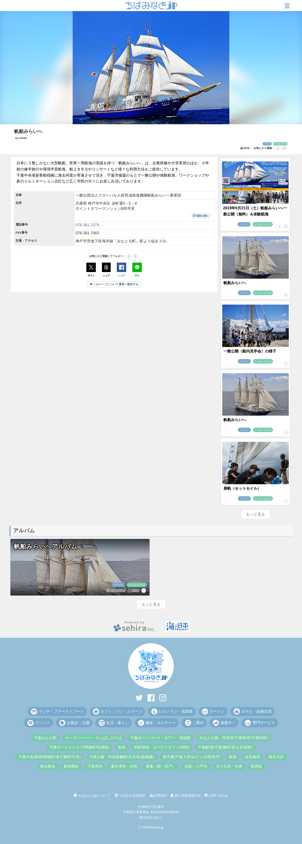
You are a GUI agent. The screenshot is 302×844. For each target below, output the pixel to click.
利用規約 (158, 795)
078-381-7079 (87, 225)
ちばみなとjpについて (92, 795)
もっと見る (255, 514)
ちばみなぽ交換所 (130, 795)
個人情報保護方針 (185, 795)
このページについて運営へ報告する (114, 284)
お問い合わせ (216, 795)
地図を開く (201, 215)
